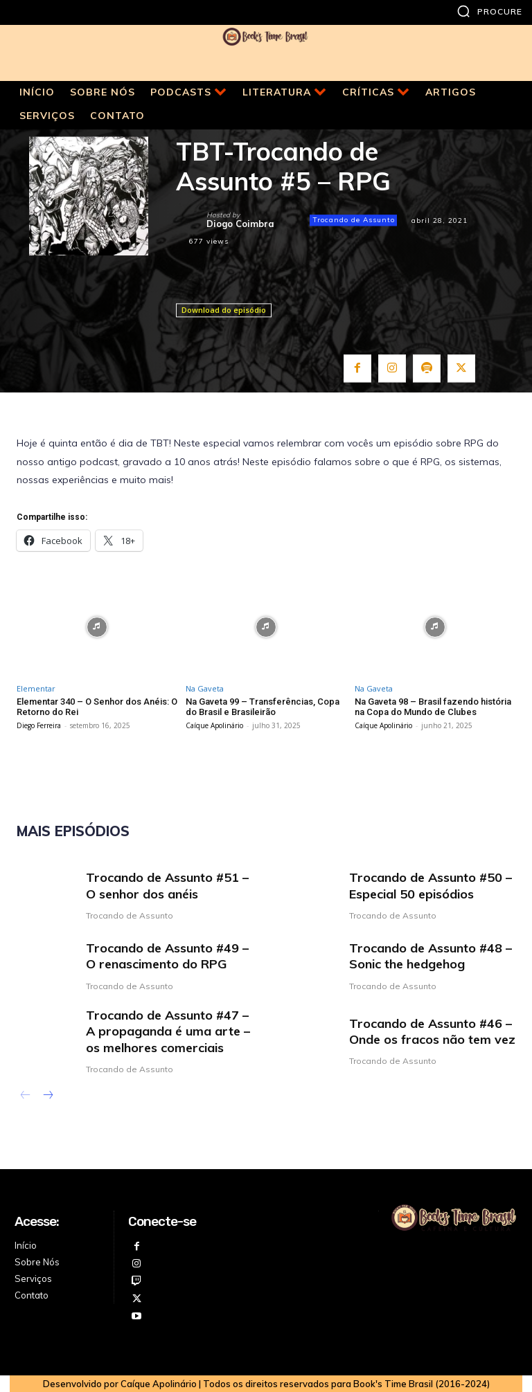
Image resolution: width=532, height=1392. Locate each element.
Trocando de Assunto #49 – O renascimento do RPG (167, 956)
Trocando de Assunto (353, 220)
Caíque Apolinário (214, 725)
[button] (489, 11)
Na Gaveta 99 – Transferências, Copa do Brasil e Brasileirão (262, 707)
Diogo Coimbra (240, 223)
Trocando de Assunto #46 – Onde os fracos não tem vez (432, 1031)
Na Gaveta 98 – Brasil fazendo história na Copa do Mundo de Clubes (433, 707)
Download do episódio (223, 310)
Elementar (36, 688)
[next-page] (47, 1096)
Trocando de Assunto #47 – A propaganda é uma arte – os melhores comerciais (168, 1031)
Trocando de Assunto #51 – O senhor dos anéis (167, 885)
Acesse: (37, 1221)
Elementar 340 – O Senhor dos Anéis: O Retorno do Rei (97, 707)
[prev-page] (25, 1096)
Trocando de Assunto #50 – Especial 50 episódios (430, 885)
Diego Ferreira (39, 725)
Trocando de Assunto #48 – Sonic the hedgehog (430, 956)
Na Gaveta (205, 688)
